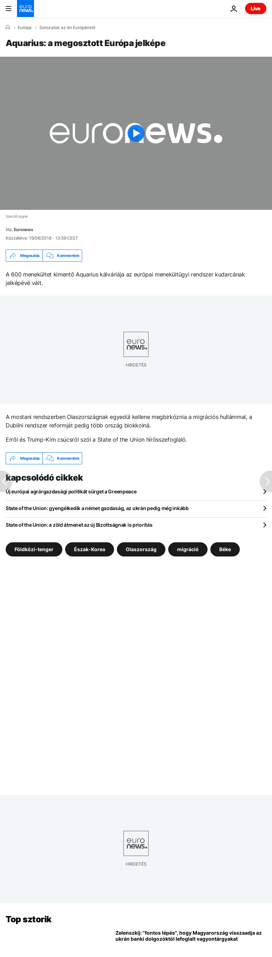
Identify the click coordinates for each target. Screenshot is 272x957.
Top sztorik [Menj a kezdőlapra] (29, 919)
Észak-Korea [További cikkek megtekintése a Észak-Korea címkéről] (89, 549)
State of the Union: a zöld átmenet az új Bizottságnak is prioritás (79, 525)
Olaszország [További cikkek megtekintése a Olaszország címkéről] (141, 549)
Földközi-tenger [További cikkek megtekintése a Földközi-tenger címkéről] (34, 549)
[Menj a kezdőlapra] (25, 8)
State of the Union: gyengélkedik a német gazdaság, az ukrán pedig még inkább (97, 508)
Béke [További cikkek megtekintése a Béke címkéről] (225, 549)
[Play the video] (136, 133)
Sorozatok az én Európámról (67, 28)
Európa (25, 28)
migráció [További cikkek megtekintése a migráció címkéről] (188, 549)
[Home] (8, 27)
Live (256, 8)
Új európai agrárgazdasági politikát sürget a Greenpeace (71, 491)
